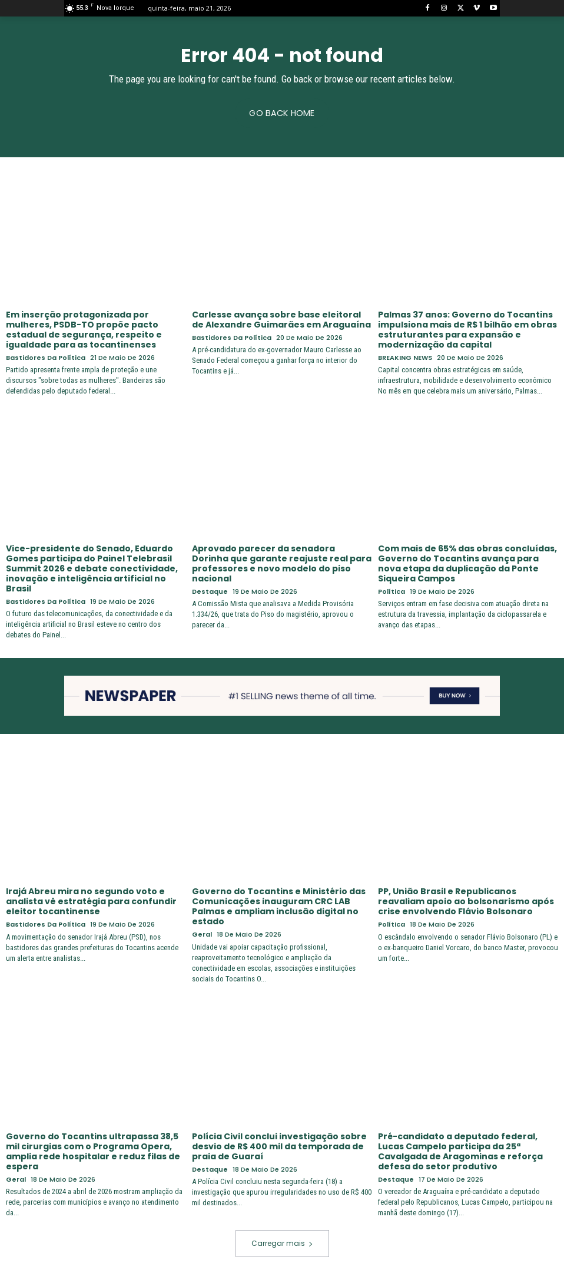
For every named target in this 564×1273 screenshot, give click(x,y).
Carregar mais (282, 1241)
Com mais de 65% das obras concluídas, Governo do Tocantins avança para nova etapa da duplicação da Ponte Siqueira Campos (467, 562)
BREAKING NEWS (405, 357)
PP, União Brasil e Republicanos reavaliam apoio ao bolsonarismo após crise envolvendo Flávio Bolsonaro (466, 901)
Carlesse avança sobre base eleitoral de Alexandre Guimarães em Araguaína (281, 319)
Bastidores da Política (45, 357)
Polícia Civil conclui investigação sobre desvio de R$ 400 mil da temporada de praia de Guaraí (279, 1144)
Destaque (210, 590)
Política (391, 590)
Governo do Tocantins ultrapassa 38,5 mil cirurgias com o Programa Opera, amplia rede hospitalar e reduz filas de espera (93, 1149)
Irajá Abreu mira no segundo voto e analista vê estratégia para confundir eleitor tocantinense (91, 901)
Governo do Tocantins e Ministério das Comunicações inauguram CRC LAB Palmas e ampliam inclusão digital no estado (279, 905)
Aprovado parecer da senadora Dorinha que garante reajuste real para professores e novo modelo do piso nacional (281, 562)
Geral (202, 933)
